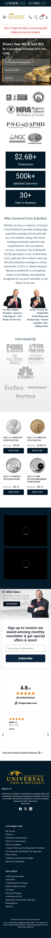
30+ (25, 195)
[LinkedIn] (30, 809)
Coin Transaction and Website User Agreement (23, 851)
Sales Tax (9, 907)
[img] (25, 693)
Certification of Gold (13, 896)
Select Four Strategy (13, 893)
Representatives (12, 903)
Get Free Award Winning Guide (18, 62)
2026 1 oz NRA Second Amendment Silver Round (37, 479)
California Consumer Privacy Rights (19, 858)
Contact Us (10, 835)
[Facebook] (20, 809)
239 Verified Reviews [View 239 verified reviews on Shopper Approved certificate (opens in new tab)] (25, 697)
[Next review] (48, 734)
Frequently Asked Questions (16, 838)
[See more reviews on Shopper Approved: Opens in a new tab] (19, 752)
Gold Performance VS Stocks (17, 883)
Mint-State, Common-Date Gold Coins (20, 900)
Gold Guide (10, 880)
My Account (10, 831)
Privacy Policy (11, 855)
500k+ (25, 176)
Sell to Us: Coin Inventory (16, 841)
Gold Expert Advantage (15, 876)
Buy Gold (8, 78)
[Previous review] (3, 734)
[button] (4, 17)
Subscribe (25, 658)
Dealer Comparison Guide (16, 886)
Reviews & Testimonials (15, 861)
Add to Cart (13, 450)
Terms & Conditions (13, 845)
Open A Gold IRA (12, 70)
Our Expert (10, 890)
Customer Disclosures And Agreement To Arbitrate (25, 848)
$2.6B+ (26, 157)
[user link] (46, 17)
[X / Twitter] (25, 809)
